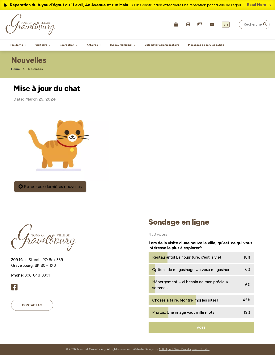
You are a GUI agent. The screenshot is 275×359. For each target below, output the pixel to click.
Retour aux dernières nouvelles (53, 191)
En (225, 24)
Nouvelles (35, 73)
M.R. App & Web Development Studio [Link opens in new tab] (184, 353)
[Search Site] (254, 24)
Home (15, 73)
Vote (201, 332)
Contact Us (32, 309)
